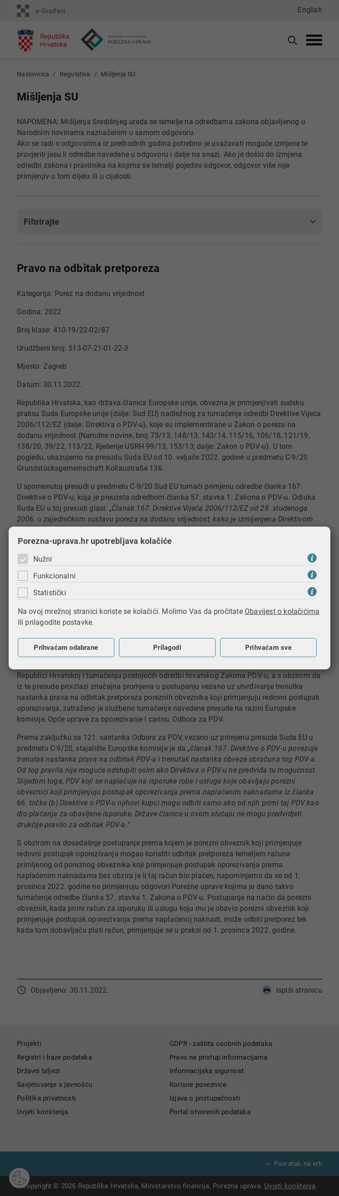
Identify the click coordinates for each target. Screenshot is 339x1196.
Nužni (42, 559)
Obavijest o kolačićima (282, 611)
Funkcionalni (54, 576)
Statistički (49, 592)
